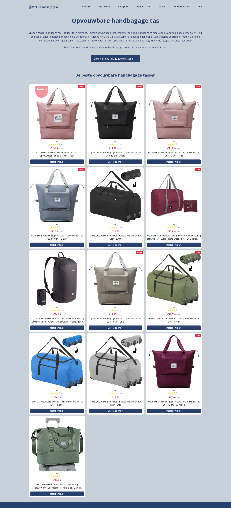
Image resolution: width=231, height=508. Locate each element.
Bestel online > (57, 161)
